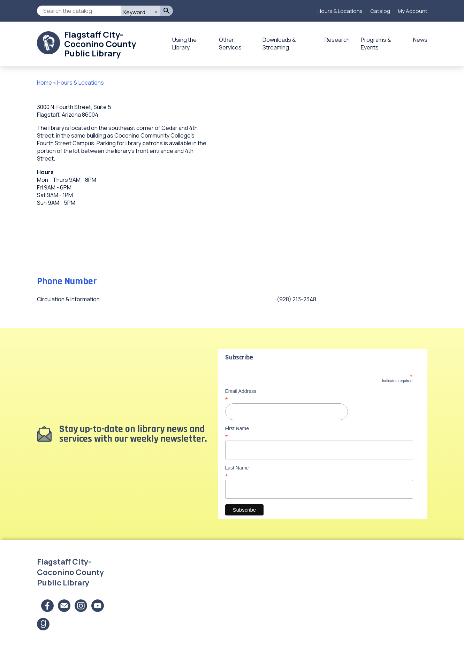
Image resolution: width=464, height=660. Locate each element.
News (420, 40)
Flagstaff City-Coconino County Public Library (100, 44)
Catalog (380, 11)
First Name (319, 433)
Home (44, 82)
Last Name (319, 472)
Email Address (319, 395)
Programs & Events (376, 43)
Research (337, 40)
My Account (412, 11)
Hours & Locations (340, 11)
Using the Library (184, 43)
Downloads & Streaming (279, 43)
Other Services (230, 43)
